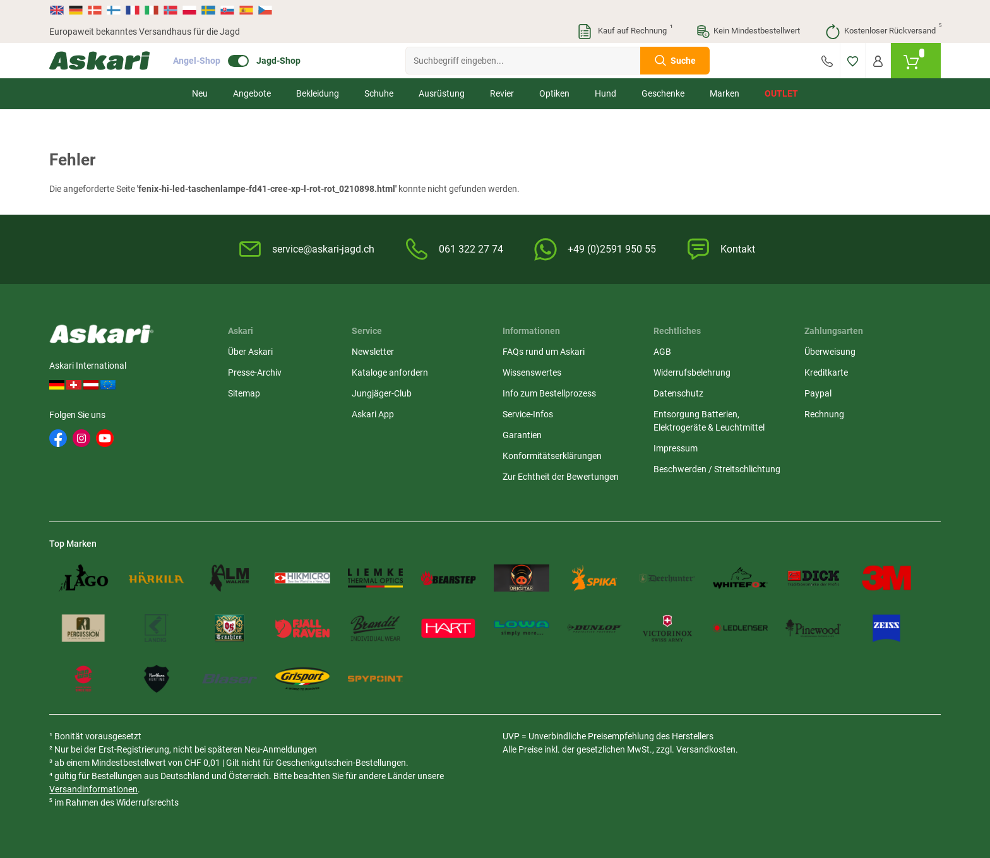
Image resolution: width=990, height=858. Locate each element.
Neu (200, 93)
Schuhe (378, 93)
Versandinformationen (93, 789)
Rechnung (824, 414)
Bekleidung (317, 93)
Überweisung (830, 352)
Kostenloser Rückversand (883, 31)
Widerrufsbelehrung (692, 372)
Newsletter (373, 352)
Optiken (554, 93)
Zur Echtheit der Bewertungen (561, 477)
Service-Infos (528, 414)
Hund (605, 93)
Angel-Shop (196, 61)
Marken (724, 93)
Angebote (252, 93)
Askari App (373, 414)
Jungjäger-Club (382, 393)
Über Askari (250, 352)
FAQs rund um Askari (544, 352)
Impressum (675, 448)
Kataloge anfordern (390, 372)
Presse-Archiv (255, 372)
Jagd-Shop (278, 61)
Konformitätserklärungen (552, 456)
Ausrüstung (442, 93)
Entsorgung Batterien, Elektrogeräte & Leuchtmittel (709, 420)
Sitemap (244, 393)
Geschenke (662, 93)
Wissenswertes (532, 372)
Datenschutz (678, 393)
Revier (502, 93)
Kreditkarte (826, 372)
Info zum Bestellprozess (549, 393)
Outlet (781, 93)
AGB (662, 352)
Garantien (522, 435)
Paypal (818, 393)
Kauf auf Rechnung (624, 31)
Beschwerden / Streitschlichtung (716, 469)
